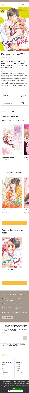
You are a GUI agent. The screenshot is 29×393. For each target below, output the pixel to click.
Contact (3, 370)
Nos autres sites (7, 1)
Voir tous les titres (14, 223)
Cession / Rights (19, 372)
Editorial (18, 366)
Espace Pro (24, 1)
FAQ (2, 366)
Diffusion (18, 364)
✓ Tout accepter (17, 388)
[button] (13, 165)
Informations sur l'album (14, 116)
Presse (17, 370)
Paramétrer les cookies (15, 391)
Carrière (3, 368)
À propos (3, 364)
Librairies (18, 368)
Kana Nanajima (12, 111)
